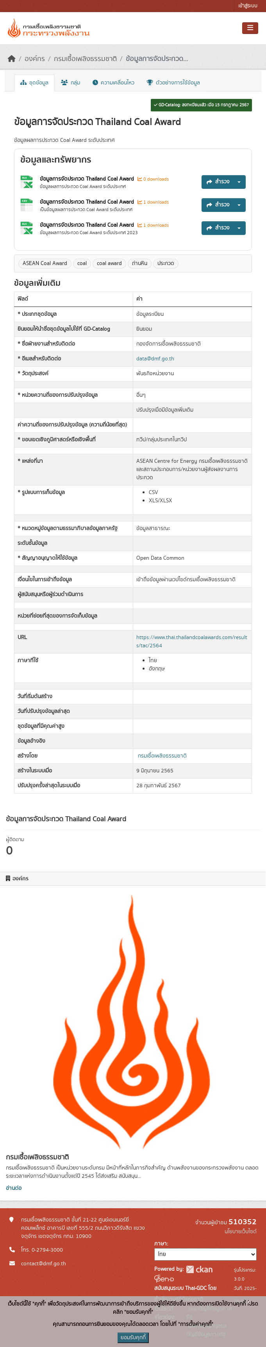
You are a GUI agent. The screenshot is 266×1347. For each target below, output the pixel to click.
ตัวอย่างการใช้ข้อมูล (173, 83)
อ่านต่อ (13, 1188)
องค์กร (35, 59)
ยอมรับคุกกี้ (133, 1338)
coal (82, 263)
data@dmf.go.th (155, 359)
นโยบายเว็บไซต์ (241, 1232)
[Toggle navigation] (250, 28)
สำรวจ (218, 182)
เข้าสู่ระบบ (247, 6)
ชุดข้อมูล (34, 83)
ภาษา (160, 1244)
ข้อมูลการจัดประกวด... (157, 59)
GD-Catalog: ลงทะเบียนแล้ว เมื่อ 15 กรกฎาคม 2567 (201, 105)
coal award (109, 263)
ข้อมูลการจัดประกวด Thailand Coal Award (88, 179)
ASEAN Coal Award (45, 263)
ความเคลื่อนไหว (113, 83)
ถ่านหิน (139, 263)
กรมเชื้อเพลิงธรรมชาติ (85, 59)
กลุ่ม (70, 83)
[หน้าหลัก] (12, 59)
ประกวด (165, 263)
